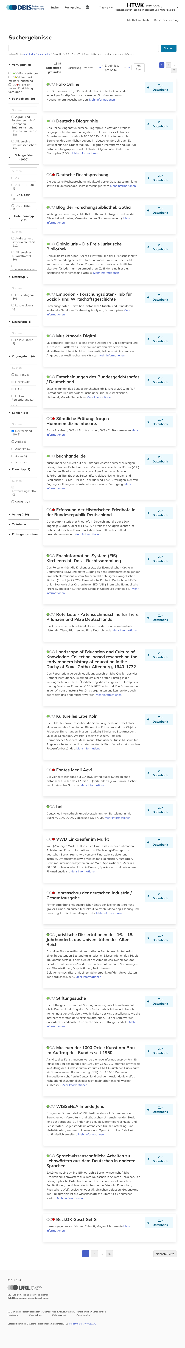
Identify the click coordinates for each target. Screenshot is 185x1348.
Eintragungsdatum (23, 534)
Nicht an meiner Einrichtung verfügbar (21, 88)
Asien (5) (19, 456)
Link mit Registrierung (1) (23, 397)
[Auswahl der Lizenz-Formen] (23, 333)
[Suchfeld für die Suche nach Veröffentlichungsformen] (23, 480)
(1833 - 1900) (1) (23, 186)
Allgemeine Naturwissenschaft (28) (24, 145)
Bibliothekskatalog (166, 20)
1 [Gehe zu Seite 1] (161, 65)
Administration (84, 1315)
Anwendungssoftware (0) (26, 491)
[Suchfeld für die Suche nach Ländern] (23, 424)
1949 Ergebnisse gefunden (53, 68)
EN (87, 7)
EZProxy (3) (21, 374)
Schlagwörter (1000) (21, 157)
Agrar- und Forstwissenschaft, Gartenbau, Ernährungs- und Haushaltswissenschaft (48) (27, 125)
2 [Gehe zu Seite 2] (168, 65)
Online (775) (21, 501)
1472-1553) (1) (22, 207)
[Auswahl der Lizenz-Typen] (23, 288)
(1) (15, 178)
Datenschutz (35, 1315)
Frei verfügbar (23, 73)
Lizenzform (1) (20, 321)
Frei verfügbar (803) (23, 296)
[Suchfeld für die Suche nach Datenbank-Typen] (23, 231)
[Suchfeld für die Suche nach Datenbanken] (84, 48)
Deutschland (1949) (22, 432)
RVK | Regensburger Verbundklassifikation (28, 1298)
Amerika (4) (21, 449)
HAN (17, 389)
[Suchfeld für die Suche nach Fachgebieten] (23, 110)
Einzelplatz (21, 382)
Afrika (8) (19, 441)
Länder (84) (18, 412)
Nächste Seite (165, 1254)
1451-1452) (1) (22, 197)
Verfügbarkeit (20, 64)
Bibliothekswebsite (137, 20)
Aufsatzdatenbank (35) (24, 270)
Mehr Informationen (102, 99)
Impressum (12, 1315)
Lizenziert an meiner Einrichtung (22, 79)
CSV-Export (139, 68)
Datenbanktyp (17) (21, 218)
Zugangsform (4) (22, 356)
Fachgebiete (73, 7)
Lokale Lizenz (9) (22, 307)
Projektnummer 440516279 (82, 1323)
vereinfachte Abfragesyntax (36, 54)
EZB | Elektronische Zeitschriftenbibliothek (27, 1294)
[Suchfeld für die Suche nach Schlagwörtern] (23, 170)
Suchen (55, 7)
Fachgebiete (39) (22, 98)
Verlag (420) (19, 514)
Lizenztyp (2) (19, 277)
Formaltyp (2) (19, 469)
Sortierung (74, 67)
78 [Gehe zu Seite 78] (174, 70)
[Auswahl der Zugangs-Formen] (23, 367)
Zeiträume (17, 524)
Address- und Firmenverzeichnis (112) (23, 242)
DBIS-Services (59, 1315)
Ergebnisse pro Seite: (112, 68)
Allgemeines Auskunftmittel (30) (22, 256)
